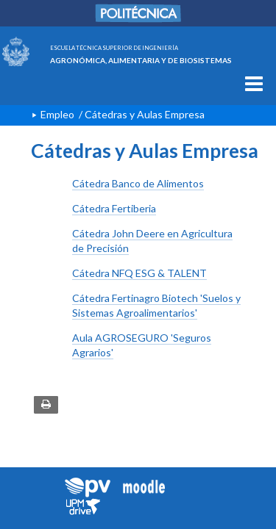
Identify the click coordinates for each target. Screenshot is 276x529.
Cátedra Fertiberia (114, 208)
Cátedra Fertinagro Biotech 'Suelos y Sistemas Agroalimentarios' (156, 305)
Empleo (57, 114)
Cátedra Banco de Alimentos (138, 183)
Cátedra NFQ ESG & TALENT (139, 273)
